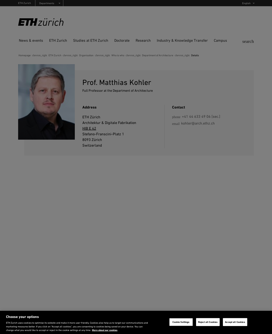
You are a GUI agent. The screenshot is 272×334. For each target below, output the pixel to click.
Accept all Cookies (235, 322)
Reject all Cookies (208, 322)
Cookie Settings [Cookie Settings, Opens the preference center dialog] (180, 322)
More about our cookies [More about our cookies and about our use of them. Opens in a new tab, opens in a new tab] (104, 330)
